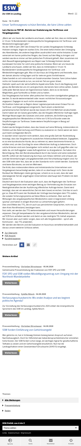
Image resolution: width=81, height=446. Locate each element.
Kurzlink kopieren (11, 238)
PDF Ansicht (9, 235)
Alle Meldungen (11, 400)
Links (4, 433)
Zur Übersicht (9, 233)
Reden (6, 410)
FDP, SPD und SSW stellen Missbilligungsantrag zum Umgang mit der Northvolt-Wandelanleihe (40, 275)
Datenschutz (14, 433)
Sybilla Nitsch (28, 294)
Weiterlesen (12, 282)
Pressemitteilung (11, 405)
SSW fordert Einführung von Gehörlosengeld (26, 329)
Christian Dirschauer (31, 266)
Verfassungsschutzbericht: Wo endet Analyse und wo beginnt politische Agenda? (36, 299)
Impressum (26, 433)
